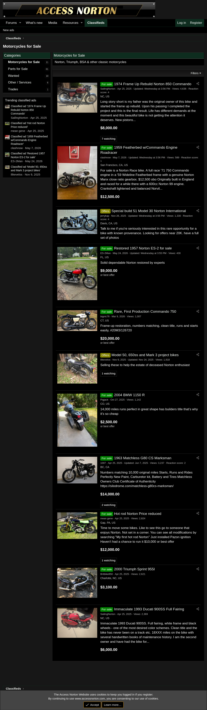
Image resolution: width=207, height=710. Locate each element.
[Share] (197, 83)
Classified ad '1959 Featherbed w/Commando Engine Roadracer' (29, 140)
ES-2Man (105, 253)
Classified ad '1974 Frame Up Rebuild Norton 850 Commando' (28, 110)
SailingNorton (107, 88)
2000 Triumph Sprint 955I (134, 569)
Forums (11, 23)
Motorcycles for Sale (24, 62)
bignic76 (104, 316)
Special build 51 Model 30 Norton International (149, 211)
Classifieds (96, 23)
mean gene (106, 518)
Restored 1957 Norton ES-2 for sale (143, 248)
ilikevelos (105, 359)
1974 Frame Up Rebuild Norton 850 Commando (152, 84)
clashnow (105, 157)
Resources (70, 23)
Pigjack (104, 399)
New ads (8, 30)
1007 (103, 463)
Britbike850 (106, 574)
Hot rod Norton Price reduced (137, 514)
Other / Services (19, 82)
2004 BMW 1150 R (129, 395)
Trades (13, 89)
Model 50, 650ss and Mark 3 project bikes (145, 355)
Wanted (13, 76)
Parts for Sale (18, 69)
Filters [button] (195, 73)
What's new (34, 23)
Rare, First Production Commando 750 (145, 311)
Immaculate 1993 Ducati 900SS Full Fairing (149, 609)
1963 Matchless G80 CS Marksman (142, 458)
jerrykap (104, 215)
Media (52, 23)
